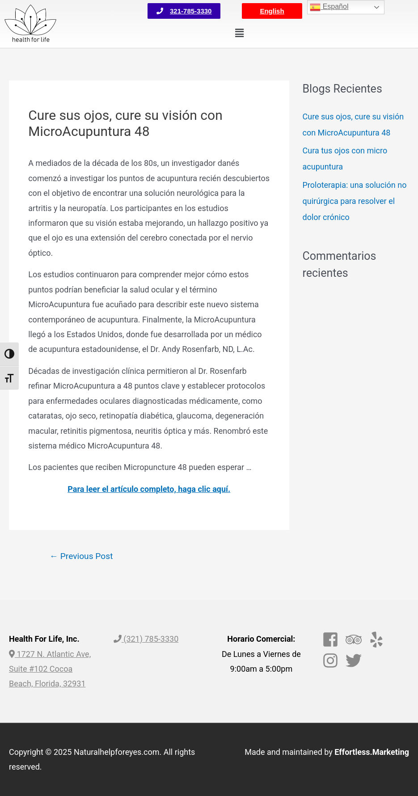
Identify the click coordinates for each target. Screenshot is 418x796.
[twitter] (356, 660)
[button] (184, 11)
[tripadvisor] (356, 639)
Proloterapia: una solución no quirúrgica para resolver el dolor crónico (355, 201)
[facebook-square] (332, 639)
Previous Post (81, 556)
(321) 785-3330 (146, 639)
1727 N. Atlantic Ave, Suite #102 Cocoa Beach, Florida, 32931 (50, 669)
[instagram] (332, 660)
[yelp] (378, 639)
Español (329, 7)
